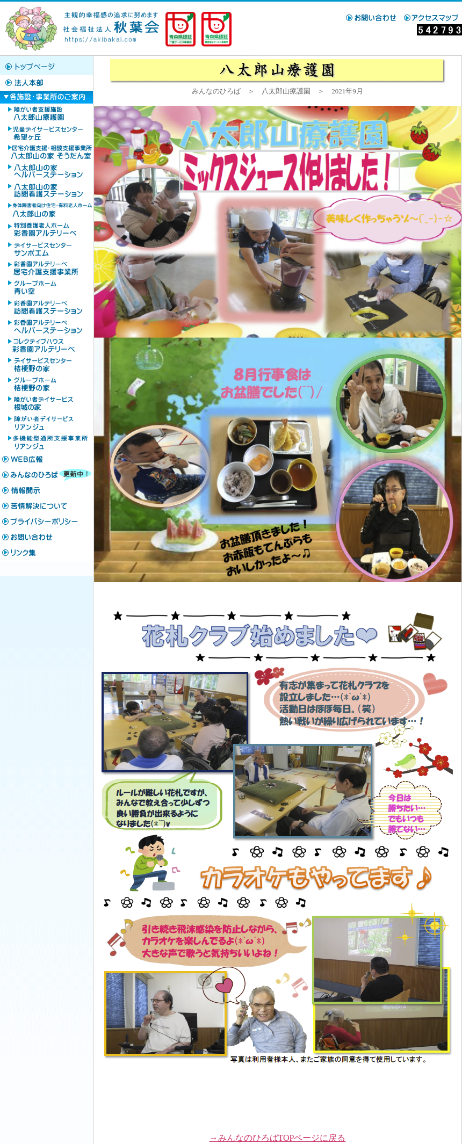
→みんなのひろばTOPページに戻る (278, 1137)
